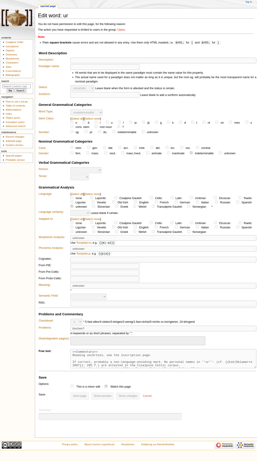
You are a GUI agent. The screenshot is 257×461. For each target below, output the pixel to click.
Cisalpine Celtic (14, 42)
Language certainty (51, 212)
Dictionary (11, 54)
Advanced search (16, 126)
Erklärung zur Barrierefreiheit (157, 448)
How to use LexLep (17, 101)
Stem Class (46, 118)
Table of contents (15, 105)
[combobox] (137, 341)
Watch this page (120, 390)
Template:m (83, 243)
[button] (147, 400)
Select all (77, 118)
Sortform (44, 94)
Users (121, 29)
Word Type (45, 111)
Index (9, 113)
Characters (12, 62)
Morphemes (12, 58)
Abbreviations (13, 109)
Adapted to (45, 219)
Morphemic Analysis (51, 237)
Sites (8, 67)
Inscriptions (12, 46)
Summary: (45, 414)
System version (14, 145)
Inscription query (15, 122)
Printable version (15, 160)
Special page (48, 6)
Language (45, 194)
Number (44, 132)
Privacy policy (70, 448)
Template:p (83, 254)
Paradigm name (49, 66)
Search (5, 81)
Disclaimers (128, 448)
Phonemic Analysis (51, 248)
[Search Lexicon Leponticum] (16, 86)
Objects (10, 50)
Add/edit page (14, 141)
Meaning (44, 285)
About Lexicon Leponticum (99, 448)
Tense (42, 176)
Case (42, 148)
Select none (92, 118)
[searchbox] (75, 341)
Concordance (13, 71)
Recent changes (15, 136)
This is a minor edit (88, 390)
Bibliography (13, 75)
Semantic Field (48, 296)
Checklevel (46, 321)
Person (43, 169)
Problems (45, 328)
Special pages (14, 155)
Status (43, 87)
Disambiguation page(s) (54, 339)
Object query (13, 117)
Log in (249, 1)
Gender (43, 153)
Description (46, 59)
